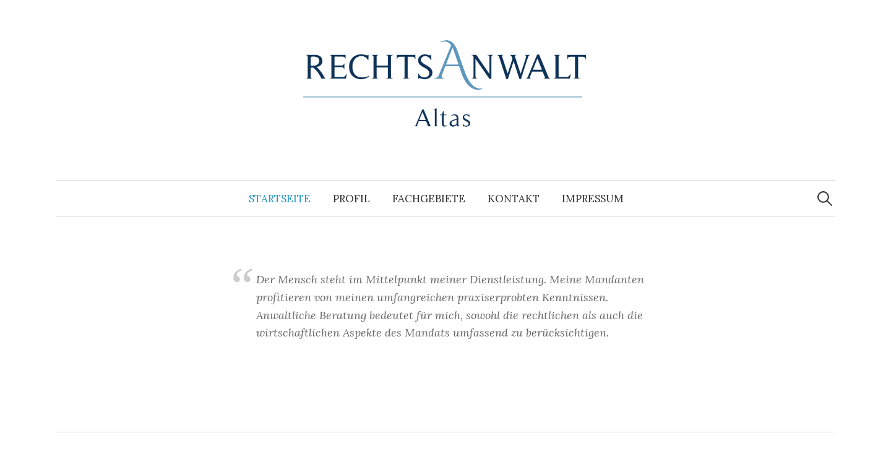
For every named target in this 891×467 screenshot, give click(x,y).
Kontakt (514, 198)
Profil (351, 198)
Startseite (280, 198)
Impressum (593, 198)
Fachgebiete (428, 198)
